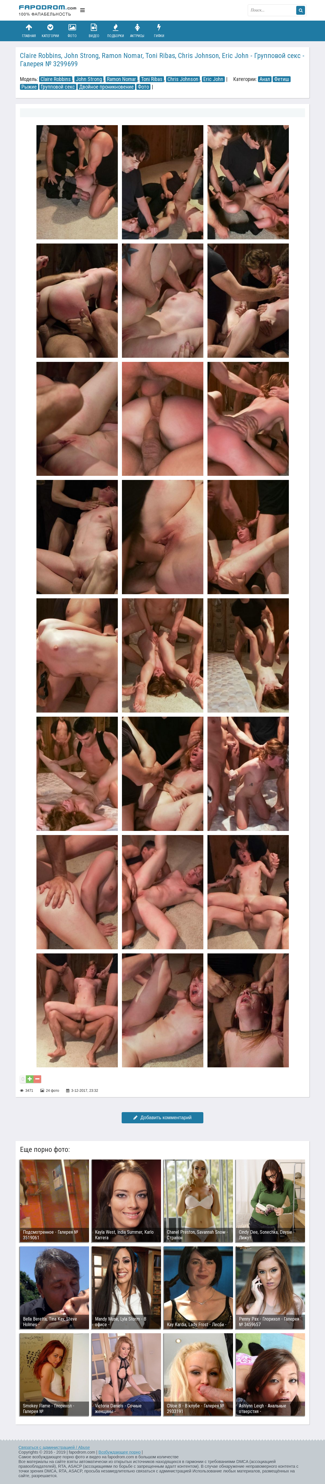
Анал (264, 79)
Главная (29, 31)
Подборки (115, 31)
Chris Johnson (182, 79)
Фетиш (281, 79)
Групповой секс (58, 87)
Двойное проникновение (106, 87)
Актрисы (137, 31)
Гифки (159, 31)
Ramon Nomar (121, 79)
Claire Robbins (56, 79)
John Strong (89, 79)
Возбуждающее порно (119, 1452)
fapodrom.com (48, 10)
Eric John (213, 79)
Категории (50, 31)
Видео (94, 31)
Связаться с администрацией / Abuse (54, 1447)
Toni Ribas (151, 79)
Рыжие (29, 87)
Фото (72, 31)
